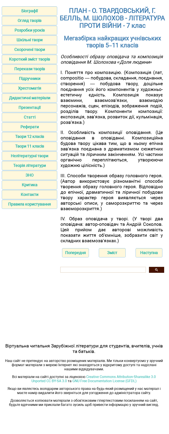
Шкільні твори (29, 40)
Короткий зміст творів (29, 59)
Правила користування (29, 204)
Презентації (29, 107)
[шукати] (102, 269)
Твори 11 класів (29, 146)
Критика (29, 185)
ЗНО (29, 175)
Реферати (29, 127)
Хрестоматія (29, 88)
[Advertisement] (29, 241)
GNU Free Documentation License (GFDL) (104, 381)
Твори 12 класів (29, 136)
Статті (29, 117)
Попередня (75, 252)
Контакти (29, 194)
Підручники (29, 78)
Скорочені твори (29, 49)
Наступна (149, 252)
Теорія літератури (29, 165)
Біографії (29, 11)
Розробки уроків (30, 30)
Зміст (112, 252)
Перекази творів (29, 69)
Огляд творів (29, 20)
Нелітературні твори (29, 156)
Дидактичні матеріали (29, 98)
